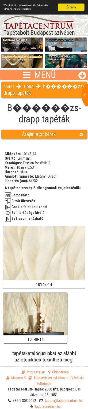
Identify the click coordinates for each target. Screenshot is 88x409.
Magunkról (16, 378)
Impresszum (33, 372)
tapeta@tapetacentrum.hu (64, 400)
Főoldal (9, 87)
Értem (71, 7)
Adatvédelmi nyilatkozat (48, 378)
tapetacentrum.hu (48, 406)
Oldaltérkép (58, 372)
